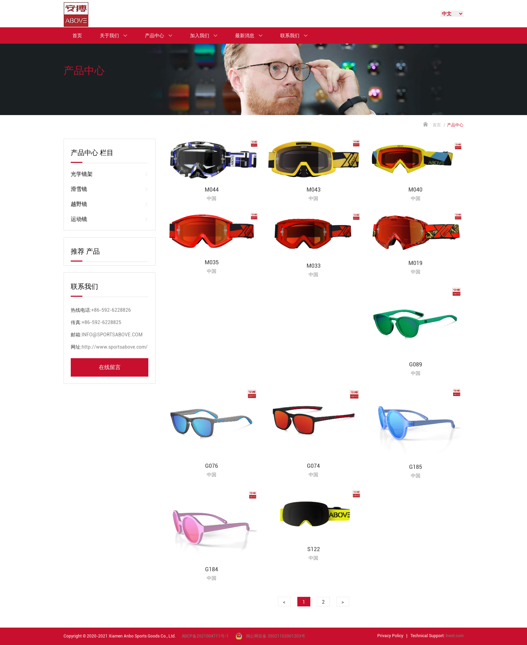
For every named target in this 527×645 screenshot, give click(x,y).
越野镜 (109, 204)
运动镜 (109, 219)
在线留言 (110, 367)
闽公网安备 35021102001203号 (275, 636)
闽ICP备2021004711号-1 (205, 636)
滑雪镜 (109, 189)
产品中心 (161, 35)
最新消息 (252, 35)
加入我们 (207, 35)
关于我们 (116, 35)
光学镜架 (109, 174)
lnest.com (454, 635)
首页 (77, 35)
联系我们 (297, 35)
